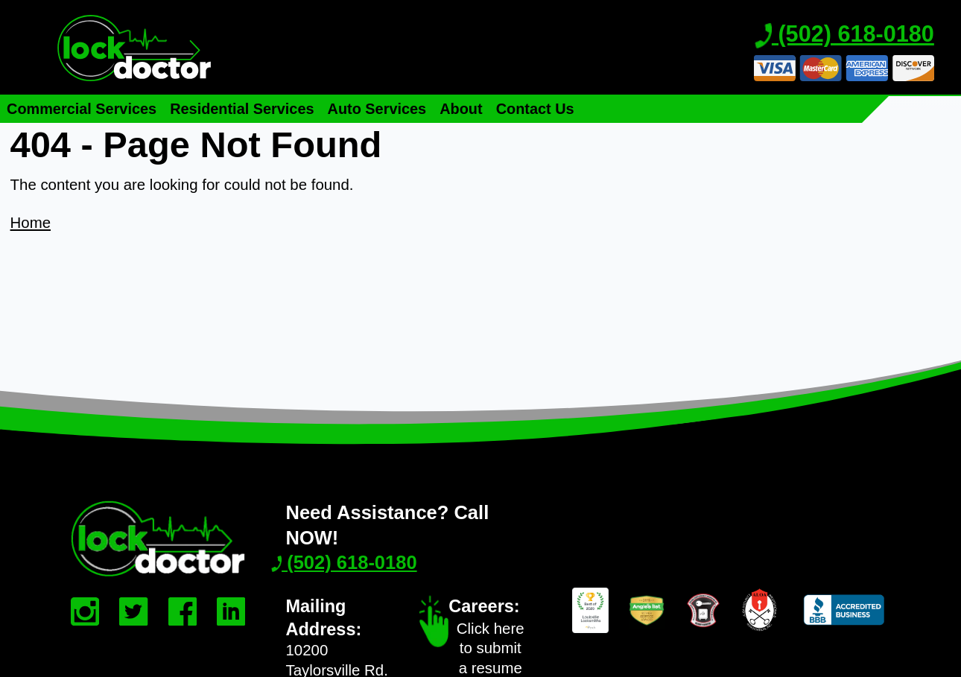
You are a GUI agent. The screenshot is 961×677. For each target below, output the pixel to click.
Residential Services (242, 109)
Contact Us (535, 109)
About (461, 109)
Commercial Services (81, 109)
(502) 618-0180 (844, 34)
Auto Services (377, 109)
